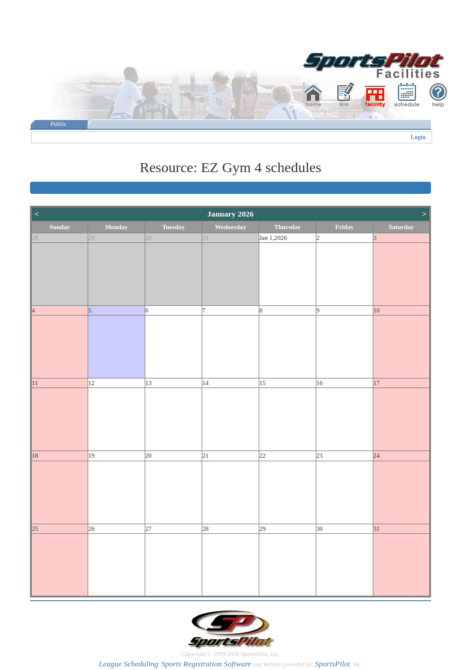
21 (205, 455)
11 (35, 383)
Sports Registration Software (206, 663)
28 (35, 238)
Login (418, 137)
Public (58, 124)
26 (91, 528)
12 (91, 383)
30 (148, 238)
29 (91, 238)
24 (376, 455)
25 (35, 528)
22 (262, 455)
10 (376, 310)
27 (148, 528)
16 (319, 383)
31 (205, 238)
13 (148, 383)
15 (262, 383)
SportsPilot (333, 663)
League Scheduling (128, 663)
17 (376, 383)
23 (319, 455)
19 (91, 455)
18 (35, 455)
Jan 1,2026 (273, 238)
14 (205, 383)
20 (148, 455)
